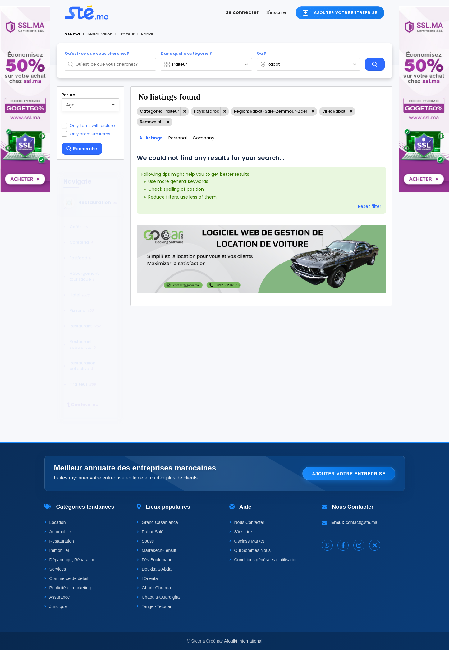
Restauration (59, 541)
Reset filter (369, 206)
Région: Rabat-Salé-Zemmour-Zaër (270, 111)
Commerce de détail (66, 578)
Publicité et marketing (67, 587)
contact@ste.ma (361, 522)
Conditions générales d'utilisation (263, 559)
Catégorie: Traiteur (159, 111)
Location (55, 522)
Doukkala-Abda (154, 569)
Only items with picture (92, 125)
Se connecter (242, 12)
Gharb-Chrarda (154, 587)
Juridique (55, 606)
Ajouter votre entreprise (348, 473)
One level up (83, 399)
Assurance (57, 597)
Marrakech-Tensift (156, 550)
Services (55, 569)
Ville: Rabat (334, 111)
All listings (151, 138)
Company (203, 138)
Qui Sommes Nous (250, 550)
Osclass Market (246, 541)
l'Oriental (148, 578)
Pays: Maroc (206, 111)
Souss (145, 541)
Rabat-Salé (150, 531)
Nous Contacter (246, 522)
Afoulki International (243, 640)
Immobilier (57, 550)
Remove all (151, 122)
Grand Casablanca (157, 522)
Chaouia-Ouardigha (158, 597)
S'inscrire (276, 12)
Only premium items (90, 134)
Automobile (57, 531)
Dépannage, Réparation (70, 559)
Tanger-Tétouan (154, 606)
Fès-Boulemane (154, 559)
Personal (177, 138)
